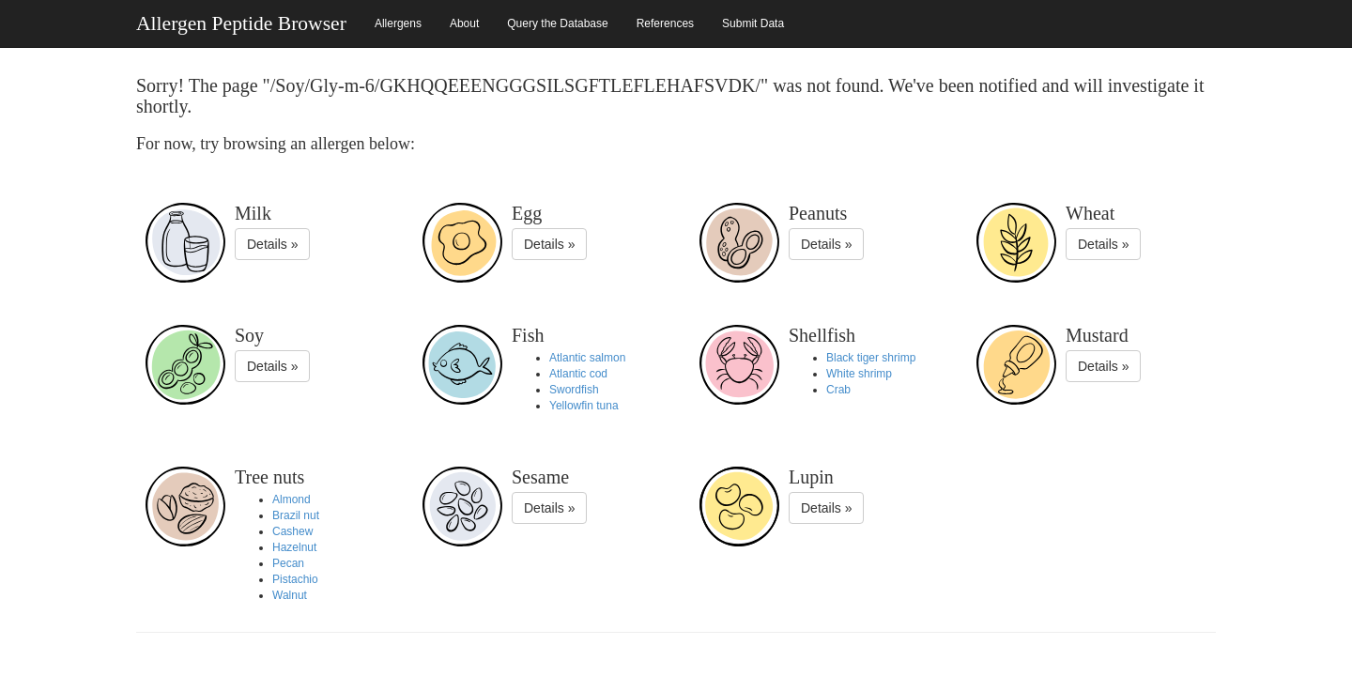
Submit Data (753, 23)
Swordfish (574, 389)
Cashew (292, 531)
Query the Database (557, 23)
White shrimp (859, 373)
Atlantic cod (578, 373)
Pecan (288, 563)
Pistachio (295, 579)
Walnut (289, 595)
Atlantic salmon (587, 357)
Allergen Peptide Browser (241, 23)
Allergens (398, 23)
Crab (838, 389)
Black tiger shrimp (870, 357)
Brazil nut (295, 515)
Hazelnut (294, 547)
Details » (272, 244)
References (665, 23)
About (464, 23)
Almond (291, 499)
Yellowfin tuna (584, 405)
